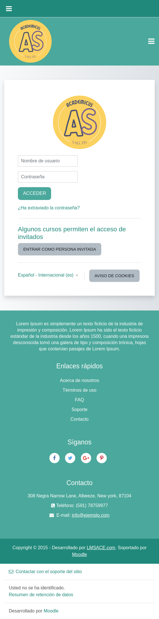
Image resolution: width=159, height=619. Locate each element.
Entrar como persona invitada (59, 249)
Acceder (34, 193)
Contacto (79, 419)
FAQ (79, 399)
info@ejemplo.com (91, 515)
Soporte (79, 409)
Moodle (79, 554)
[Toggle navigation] (151, 41)
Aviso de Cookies (114, 275)
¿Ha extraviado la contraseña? (49, 207)
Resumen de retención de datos (41, 594)
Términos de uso (79, 390)
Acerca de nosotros (79, 380)
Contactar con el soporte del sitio (45, 571)
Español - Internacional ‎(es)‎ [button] (46, 275)
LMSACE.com (101, 547)
